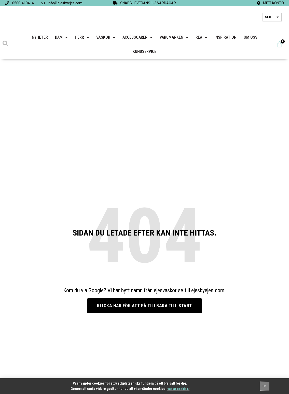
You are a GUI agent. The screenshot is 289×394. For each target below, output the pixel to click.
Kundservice (144, 51)
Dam (61, 37)
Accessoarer (137, 37)
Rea (201, 37)
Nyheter (40, 37)
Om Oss (250, 37)
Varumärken (174, 37)
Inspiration (225, 37)
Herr (82, 37)
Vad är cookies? (178, 389)
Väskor (105, 37)
